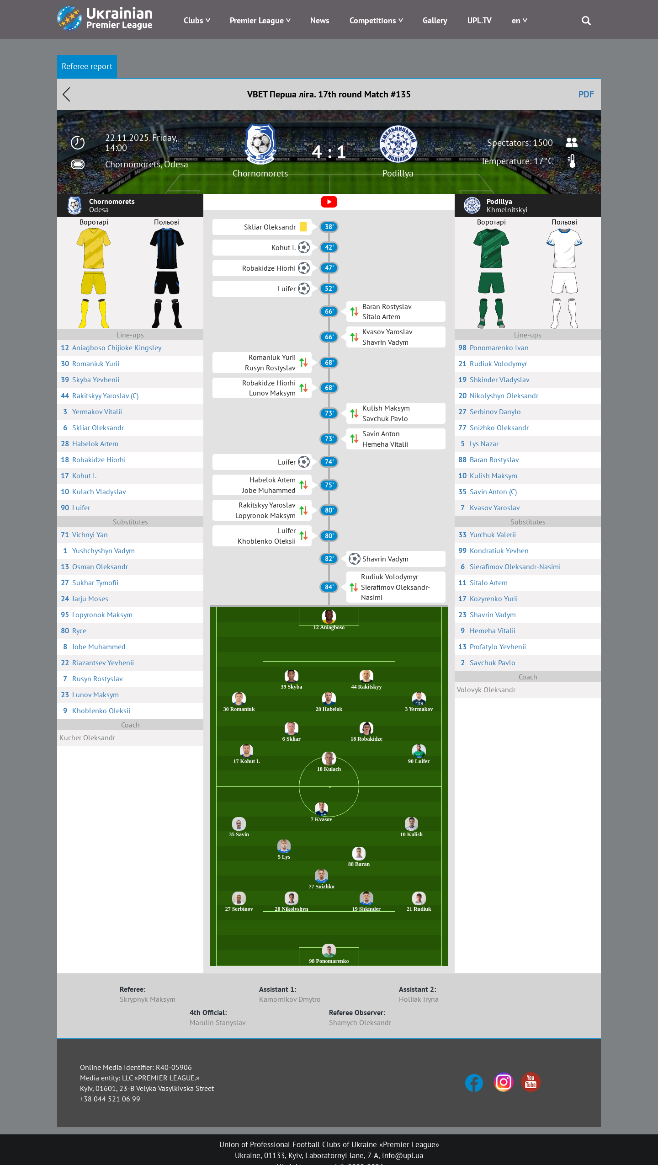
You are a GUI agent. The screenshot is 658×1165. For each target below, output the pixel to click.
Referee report (87, 66)
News (319, 20)
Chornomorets (260, 173)
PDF (586, 94)
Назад (66, 94)
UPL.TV (479, 20)
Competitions (373, 20)
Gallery (435, 20)
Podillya (398, 173)
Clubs (193, 20)
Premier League (257, 20)
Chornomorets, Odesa (146, 164)
